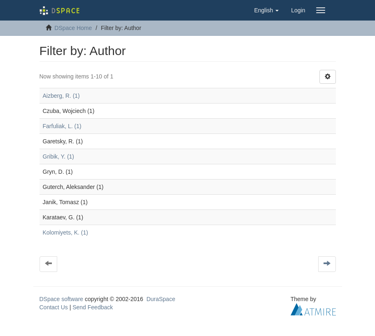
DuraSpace (161, 299)
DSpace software (62, 299)
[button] (266, 10)
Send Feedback (92, 307)
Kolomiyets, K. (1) (65, 232)
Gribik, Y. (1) (59, 156)
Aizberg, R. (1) (61, 95)
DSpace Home (73, 28)
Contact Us (54, 307)
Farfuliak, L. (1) (62, 126)
